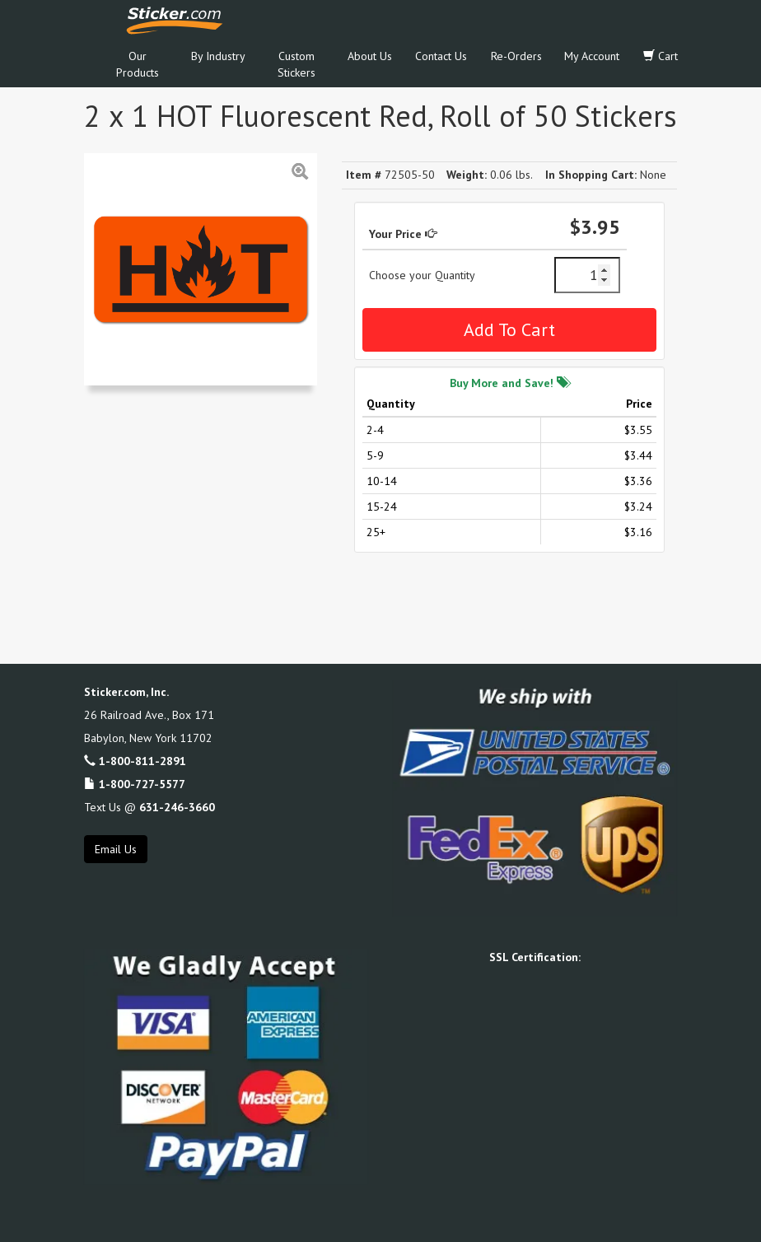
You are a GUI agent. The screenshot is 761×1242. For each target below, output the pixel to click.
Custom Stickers (296, 64)
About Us (370, 56)
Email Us (116, 849)
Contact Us (441, 56)
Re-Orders (516, 56)
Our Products (137, 64)
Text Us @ (149, 807)
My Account (591, 56)
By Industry (218, 56)
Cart (660, 56)
